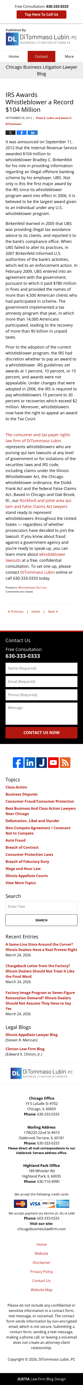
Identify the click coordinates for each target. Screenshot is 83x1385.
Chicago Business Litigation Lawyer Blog (41, 37)
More (69, 56)
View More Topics (21, 882)
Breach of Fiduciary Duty (27, 861)
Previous (15, 611)
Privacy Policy (41, 1271)
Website (41, 1253)
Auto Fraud (15, 840)
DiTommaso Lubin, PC (57, 1359)
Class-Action (16, 787)
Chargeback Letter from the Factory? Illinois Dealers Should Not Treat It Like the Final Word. (40, 971)
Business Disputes (22, 794)
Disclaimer (41, 1262)
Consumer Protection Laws (29, 854)
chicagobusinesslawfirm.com (41, 1228)
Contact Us (41, 1280)
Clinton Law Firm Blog (25, 1048)
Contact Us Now (41, 732)
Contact (41, 56)
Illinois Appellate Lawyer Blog (32, 1034)
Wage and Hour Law (23, 868)
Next (53, 611)
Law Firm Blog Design (41, 1379)
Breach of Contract (22, 847)
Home (14, 56)
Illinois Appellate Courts (27, 875)
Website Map (41, 1289)
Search (41, 920)
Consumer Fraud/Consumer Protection (40, 801)
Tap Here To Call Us (41, 14)
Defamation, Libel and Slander (32, 820)
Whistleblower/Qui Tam (32, 587)
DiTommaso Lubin (37, 572)
